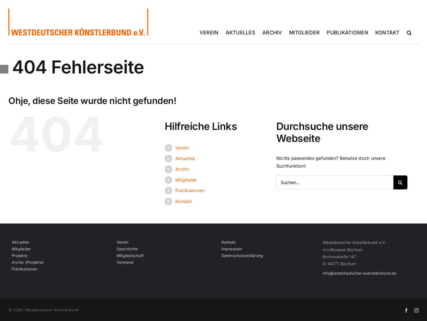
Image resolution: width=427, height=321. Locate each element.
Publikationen (189, 190)
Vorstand (125, 262)
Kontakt (183, 201)
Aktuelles (185, 158)
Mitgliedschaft (130, 256)
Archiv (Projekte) (28, 262)
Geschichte (127, 249)
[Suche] (400, 182)
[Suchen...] (334, 182)
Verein (182, 148)
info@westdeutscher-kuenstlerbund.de (359, 273)
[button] (409, 32)
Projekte (19, 256)
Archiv (182, 169)
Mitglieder (186, 180)
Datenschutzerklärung (242, 256)
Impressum (231, 249)
